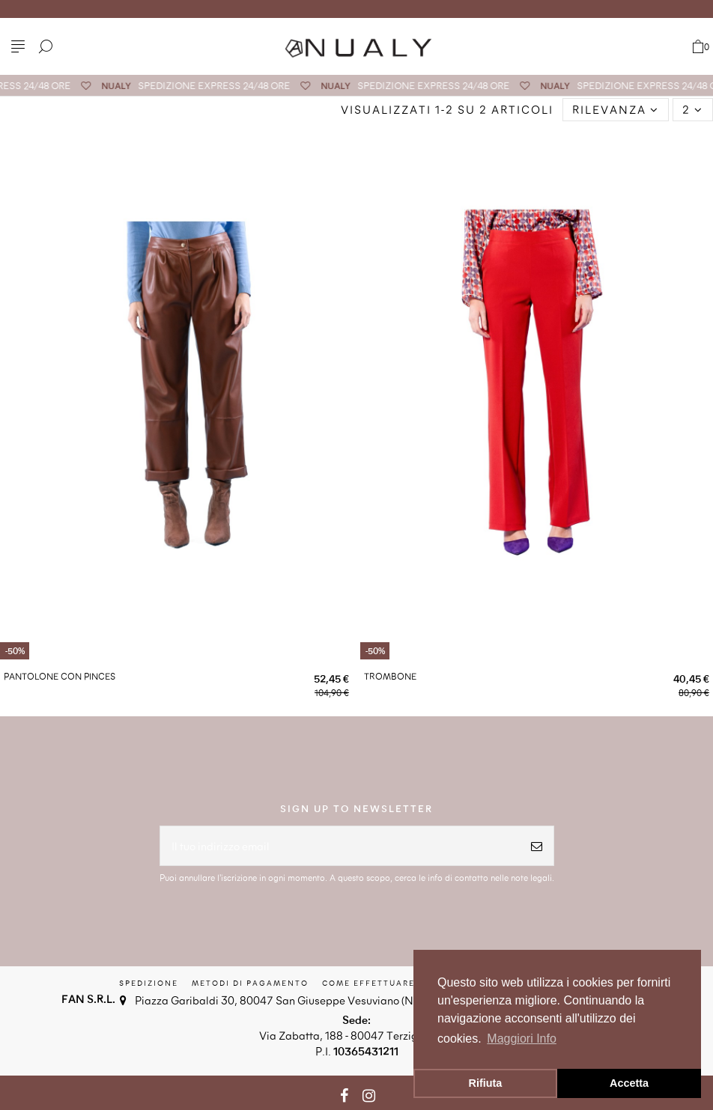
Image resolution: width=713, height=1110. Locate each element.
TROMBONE (390, 676)
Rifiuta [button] (486, 1083)
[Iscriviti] (536, 846)
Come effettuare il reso (388, 983)
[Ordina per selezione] (615, 109)
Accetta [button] (629, 1083)
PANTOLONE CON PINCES (59, 676)
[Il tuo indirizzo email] (340, 846)
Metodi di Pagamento (250, 983)
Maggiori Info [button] (521, 1038)
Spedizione (148, 983)
